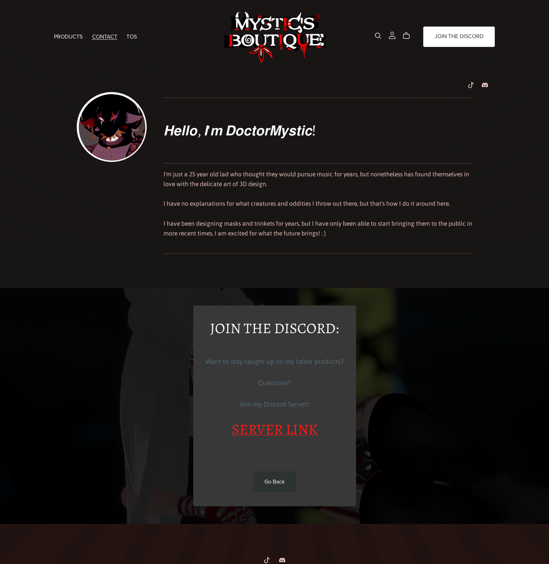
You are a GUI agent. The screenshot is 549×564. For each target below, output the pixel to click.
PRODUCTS (68, 36)
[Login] (392, 34)
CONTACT (104, 36)
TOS (131, 36)
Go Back (274, 481)
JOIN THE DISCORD (459, 36)
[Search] (378, 35)
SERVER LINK (275, 430)
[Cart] (409, 35)
